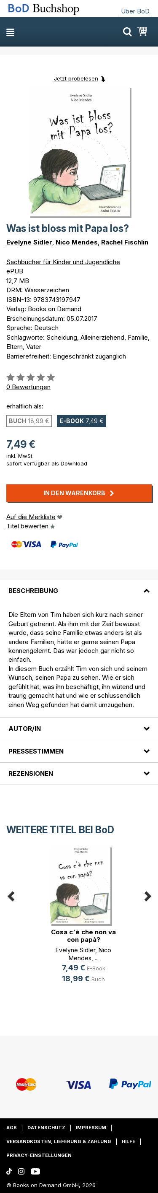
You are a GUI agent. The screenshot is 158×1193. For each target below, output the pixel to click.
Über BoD (135, 11)
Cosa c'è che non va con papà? (83, 935)
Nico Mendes (77, 242)
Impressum (91, 1128)
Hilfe (128, 1141)
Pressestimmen (36, 751)
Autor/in (24, 729)
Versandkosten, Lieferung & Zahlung (58, 1141)
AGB (11, 1128)
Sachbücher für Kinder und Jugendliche (63, 262)
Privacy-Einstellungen (39, 1155)
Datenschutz (46, 1128)
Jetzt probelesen (76, 78)
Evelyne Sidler (29, 242)
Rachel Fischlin (124, 242)
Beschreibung (33, 591)
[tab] (79, 585)
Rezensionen (30, 773)
